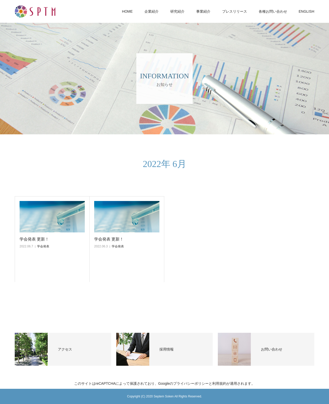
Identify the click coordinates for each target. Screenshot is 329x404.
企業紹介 (151, 11)
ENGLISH (306, 11)
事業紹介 (203, 11)
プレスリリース (234, 11)
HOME (127, 11)
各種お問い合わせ (273, 11)
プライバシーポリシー (191, 383)
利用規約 (219, 383)
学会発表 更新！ (34, 239)
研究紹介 (177, 11)
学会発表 (43, 246)
